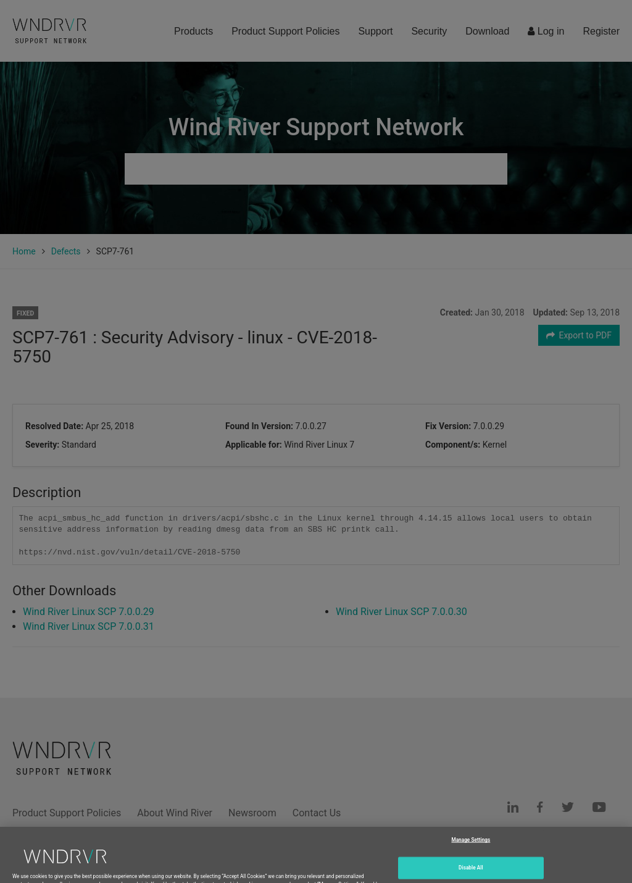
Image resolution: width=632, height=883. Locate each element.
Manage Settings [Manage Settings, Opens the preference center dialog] (470, 850)
